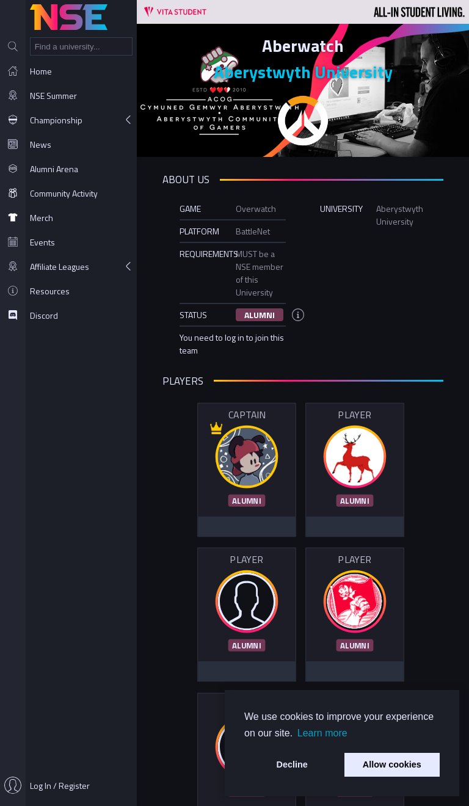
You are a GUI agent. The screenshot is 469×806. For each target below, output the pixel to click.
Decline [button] (292, 764)
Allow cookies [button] (392, 764)
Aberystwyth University (303, 72)
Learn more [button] (322, 733)
